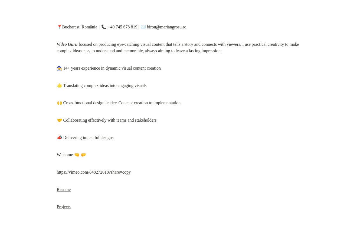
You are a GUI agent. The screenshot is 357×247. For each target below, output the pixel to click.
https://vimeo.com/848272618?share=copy (94, 172)
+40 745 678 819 (122, 27)
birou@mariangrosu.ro (166, 27)
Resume (64, 189)
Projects (64, 206)
